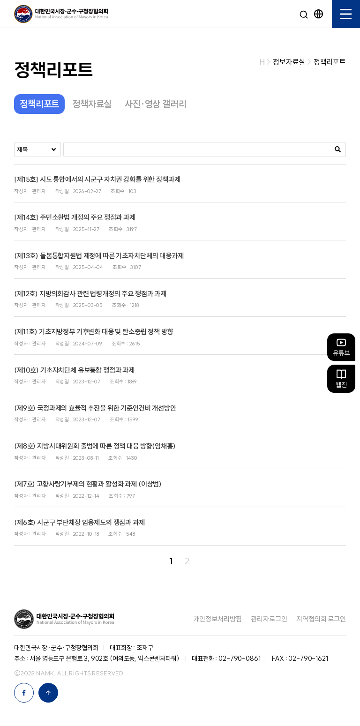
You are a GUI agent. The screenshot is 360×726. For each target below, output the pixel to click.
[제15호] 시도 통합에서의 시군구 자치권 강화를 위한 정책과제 (97, 179)
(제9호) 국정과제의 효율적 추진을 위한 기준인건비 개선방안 (95, 408)
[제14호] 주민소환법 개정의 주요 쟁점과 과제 (74, 217)
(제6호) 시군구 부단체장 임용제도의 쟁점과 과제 (79, 522)
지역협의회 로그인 (321, 618)
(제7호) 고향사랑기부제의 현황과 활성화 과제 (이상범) (88, 483)
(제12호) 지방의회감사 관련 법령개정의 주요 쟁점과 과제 (90, 293)
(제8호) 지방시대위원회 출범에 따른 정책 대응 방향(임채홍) (95, 446)
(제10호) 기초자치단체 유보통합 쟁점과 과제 (74, 370)
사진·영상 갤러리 (156, 104)
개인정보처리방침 (218, 618)
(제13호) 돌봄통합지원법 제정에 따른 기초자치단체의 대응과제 (99, 255)
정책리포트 (39, 104)
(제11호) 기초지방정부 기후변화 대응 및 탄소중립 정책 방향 (93, 331)
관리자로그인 (269, 618)
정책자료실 (92, 104)
